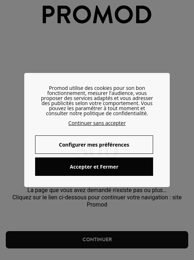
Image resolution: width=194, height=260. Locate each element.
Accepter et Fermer (94, 166)
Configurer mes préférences (94, 144)
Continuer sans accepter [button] (97, 123)
